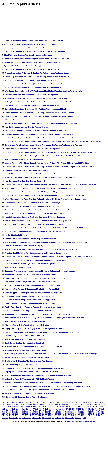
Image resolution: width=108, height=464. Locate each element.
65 (57, 404)
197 (49, 412)
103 (46, 406)
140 (66, 408)
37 (93, 402)
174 (76, 410)
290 (49, 418)
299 (79, 418)
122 (6, 408)
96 (27, 406)
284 (29, 418)
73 (76, 404)
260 (53, 416)
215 (6, 414)
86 (3, 406)
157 (20, 410)
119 (99, 406)
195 (43, 412)
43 (5, 404)
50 (22, 404)
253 (29, 416)
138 (59, 408)
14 (39, 402)
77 (86, 404)
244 (102, 414)
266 (72, 416)
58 (41, 404)
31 (79, 402)
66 (60, 404)
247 (10, 416)
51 (24, 404)
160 (29, 410)
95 (24, 406)
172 (69, 410)
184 (6, 412)
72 (74, 404)
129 (29, 408)
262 (59, 416)
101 (39, 406)
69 (67, 404)
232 (63, 414)
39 (98, 402)
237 (79, 414)
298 (76, 418)
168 (56, 410)
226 (43, 414)
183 (3, 412)
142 (72, 408)
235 (72, 414)
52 (27, 404)
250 (20, 416)
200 (59, 412)
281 (20, 418)
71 (71, 404)
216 (10, 414)
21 (56, 402)
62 (50, 404)
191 (29, 412)
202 (66, 412)
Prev (14, 402)
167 (53, 410)
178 (89, 410)
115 (86, 406)
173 (72, 410)
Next (84, 418)
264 (66, 416)
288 (43, 418)
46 (12, 404)
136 (53, 408)
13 (37, 402)
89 (10, 406)
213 (102, 412)
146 (86, 408)
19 (51, 402)
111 (72, 406)
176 (82, 410)
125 (16, 408)
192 (33, 412)
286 (36, 418)
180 (95, 410)
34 (86, 402)
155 (13, 410)
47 (15, 404)
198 (53, 412)
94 (22, 406)
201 (63, 412)
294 (63, 418)
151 (102, 408)
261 (56, 416)
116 (89, 406)
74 (78, 404)
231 (59, 414)
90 (12, 406)
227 (46, 414)
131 (36, 408)
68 (64, 404)
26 (67, 402)
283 (26, 418)
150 (99, 408)
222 (29, 414)
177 (86, 410)
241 (92, 414)
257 (43, 416)
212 (99, 412)
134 (46, 408)
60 (45, 404)
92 (17, 406)
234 (69, 414)
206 (79, 412)
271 (89, 416)
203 (69, 412)
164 (43, 410)
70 (69, 404)
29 (74, 402)
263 (63, 416)
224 (36, 414)
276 (3, 418)
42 (3, 404)
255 (36, 416)
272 (92, 416)
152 (3, 410)
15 (41, 402)
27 (70, 402)
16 (44, 402)
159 (26, 410)
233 (66, 414)
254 (33, 416)
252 (26, 416)
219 (20, 414)
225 (39, 414)
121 (3, 408)
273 (95, 416)
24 (63, 402)
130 (33, 408)
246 (6, 416)
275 (102, 416)
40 (100, 402)
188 (20, 412)
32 (81, 402)
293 (59, 418)
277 (6, 418)
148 (92, 408)
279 (13, 418)
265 (69, 416)
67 (62, 404)
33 (84, 402)
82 (97, 404)
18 (49, 402)
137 (56, 408)
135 (49, 408)
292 (56, 418)
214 (3, 414)
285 (33, 418)
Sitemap (92, 421)
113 (79, 406)
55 (34, 404)
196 (46, 412)
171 (66, 410)
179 (92, 410)
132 (39, 408)
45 (10, 404)
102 (43, 406)
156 (16, 410)
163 (39, 410)
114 (82, 406)
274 (99, 416)
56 (36, 404)
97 (29, 406)
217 (13, 414)
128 (26, 408)
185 (10, 412)
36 (91, 402)
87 (5, 406)
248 (13, 416)
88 (8, 406)
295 (66, 418)
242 (95, 414)
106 (56, 406)
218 (16, 414)
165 (46, 410)
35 (89, 402)
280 (16, 418)
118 (95, 406)
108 (63, 406)
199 (56, 412)
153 (6, 410)
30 (77, 402)
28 (72, 402)
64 (55, 404)
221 (26, 414)
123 (10, 408)
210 (92, 412)
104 (49, 406)
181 (99, 410)
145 (82, 408)
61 (48, 404)
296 (69, 418)
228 (49, 414)
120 (102, 406)
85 (104, 404)
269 (82, 416)
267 (76, 416)
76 (83, 404)
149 (95, 408)
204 (72, 412)
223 (33, 414)
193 (36, 412)
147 (89, 408)
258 (46, 416)
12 (34, 402)
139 (63, 408)
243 (99, 414)
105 (53, 406)
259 (49, 416)
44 (8, 404)
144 (79, 408)
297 (72, 418)
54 (31, 404)
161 (33, 410)
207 (82, 412)
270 (86, 416)
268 (79, 416)
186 (13, 412)
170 (63, 410)
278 (10, 418)
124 (13, 408)
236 (76, 414)
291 (53, 418)
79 (90, 404)
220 (23, 414)
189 (23, 412)
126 (20, 408)
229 (53, 414)
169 (59, 410)
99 (34, 406)
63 (52, 404)
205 (76, 412)
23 (60, 402)
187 (16, 412)
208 (86, 412)
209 (89, 412)
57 (38, 404)
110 (69, 406)
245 (3, 416)
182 (102, 410)
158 (23, 410)
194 (39, 412)
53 (29, 404)
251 (23, 416)
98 (31, 406)
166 (49, 410)
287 (39, 418)
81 (95, 404)
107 (59, 406)
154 (10, 410)
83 (100, 404)
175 (79, 410)
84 (102, 404)
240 (89, 414)
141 (69, 408)
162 (36, 410)
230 (56, 414)
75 (81, 404)
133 (43, 408)
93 (20, 406)
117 (92, 406)
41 (103, 402)
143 (76, 408)
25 (65, 402)
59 (43, 404)
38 (96, 402)
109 (66, 406)
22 (58, 402)
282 (23, 418)
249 (16, 416)
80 (93, 404)
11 (32, 402)
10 (30, 402)
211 (95, 412)
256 (39, 416)
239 (86, 414)
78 (88, 404)
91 (15, 406)
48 (17, 404)
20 (53, 402)
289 (46, 418)
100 (36, 406)
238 (82, 414)
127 (23, 408)
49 (20, 404)
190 (26, 412)
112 (76, 406)
